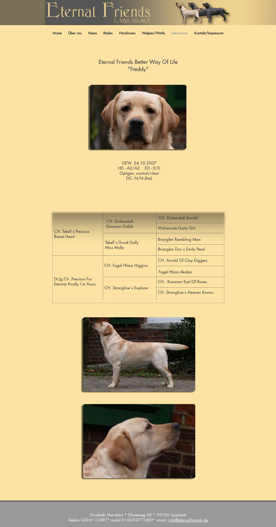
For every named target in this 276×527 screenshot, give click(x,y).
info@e (174, 519)
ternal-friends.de (194, 519)
